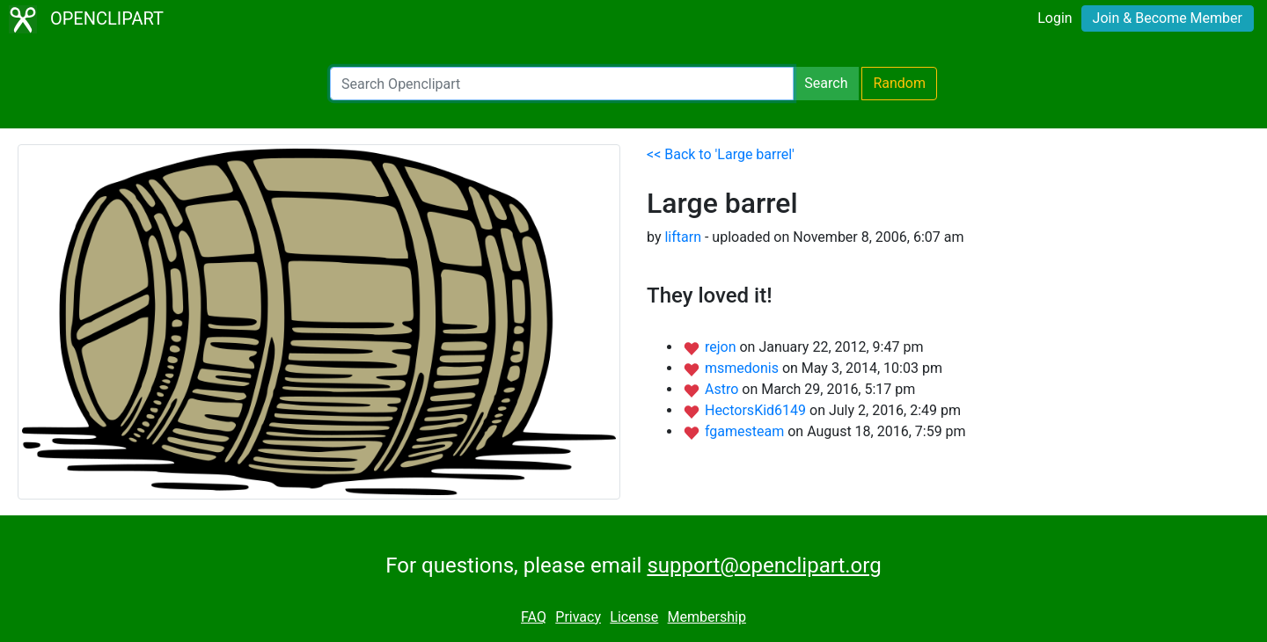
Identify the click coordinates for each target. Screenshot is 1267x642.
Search (825, 83)
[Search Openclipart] (562, 83)
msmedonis (743, 368)
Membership (707, 617)
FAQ (533, 617)
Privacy (578, 617)
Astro (723, 389)
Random (899, 83)
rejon (722, 347)
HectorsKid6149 (757, 410)
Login (1054, 18)
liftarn (682, 237)
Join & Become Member (1167, 18)
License (634, 617)
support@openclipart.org (764, 565)
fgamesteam (746, 431)
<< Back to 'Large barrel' (721, 154)
